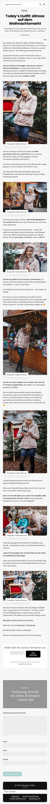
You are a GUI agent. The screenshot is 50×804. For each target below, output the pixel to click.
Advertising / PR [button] (34, 799)
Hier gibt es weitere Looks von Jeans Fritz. (18, 620)
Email (5, 750)
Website (5, 759)
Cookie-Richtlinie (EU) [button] (18, 799)
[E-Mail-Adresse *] (17, 653)
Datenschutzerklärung (25, 664)
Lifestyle (24, 11)
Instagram (20, 625)
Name (5, 742)
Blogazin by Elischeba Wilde (13, 4)
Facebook (31, 625)
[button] (44, 4)
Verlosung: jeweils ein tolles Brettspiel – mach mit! (25, 694)
